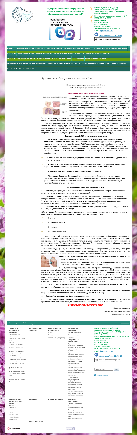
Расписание (71, 337)
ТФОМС (11, 412)
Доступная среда (63, 58)
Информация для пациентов (63, 48)
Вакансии (11, 53)
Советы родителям (118, 63)
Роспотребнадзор (14, 417)
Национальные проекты (95, 58)
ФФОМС (11, 410)
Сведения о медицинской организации (33, 48)
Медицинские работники (116, 48)
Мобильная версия (102, 375)
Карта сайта (125, 323)
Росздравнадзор (13, 414)
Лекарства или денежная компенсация (92, 63)
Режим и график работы (74, 410)
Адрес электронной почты (75, 418)
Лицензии (11, 342)
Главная (11, 48)
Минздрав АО (12, 407)
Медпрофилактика (47, 58)
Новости (34, 58)
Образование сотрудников (75, 334)
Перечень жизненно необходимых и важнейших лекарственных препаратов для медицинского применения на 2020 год (76, 347)
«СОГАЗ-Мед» (13, 419)
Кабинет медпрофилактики (32, 323)
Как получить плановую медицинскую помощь (53, 63)
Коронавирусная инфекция (19, 63)
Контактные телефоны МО (75, 412)
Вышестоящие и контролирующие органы (61, 53)
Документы (86, 53)
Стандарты (51, 334)
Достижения (12, 381)
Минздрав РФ (12, 405)
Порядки (50, 332)
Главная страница (15, 323)
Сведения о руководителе (16, 344)
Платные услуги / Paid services (20, 68)
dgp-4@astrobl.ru (106, 31)
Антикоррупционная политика (17, 371)
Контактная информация (18, 58)
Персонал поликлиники (74, 332)
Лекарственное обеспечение (29, 53)
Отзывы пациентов (100, 53)
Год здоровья (78, 58)
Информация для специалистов (91, 48)
